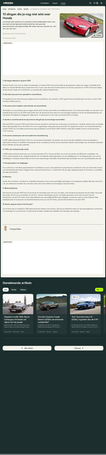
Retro (22, 333)
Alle (6, 292)
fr (96, 3)
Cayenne (55, 333)
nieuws (26, 9)
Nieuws (23, 292)
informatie (12, 9)
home (5, 9)
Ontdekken (45, 3)
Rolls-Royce (16, 333)
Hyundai (82, 333)
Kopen (54, 3)
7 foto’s (97, 35)
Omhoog (78, 350)
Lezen (63, 3)
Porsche (49, 333)
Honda (20, 9)
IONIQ (88, 333)
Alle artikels (27, 350)
